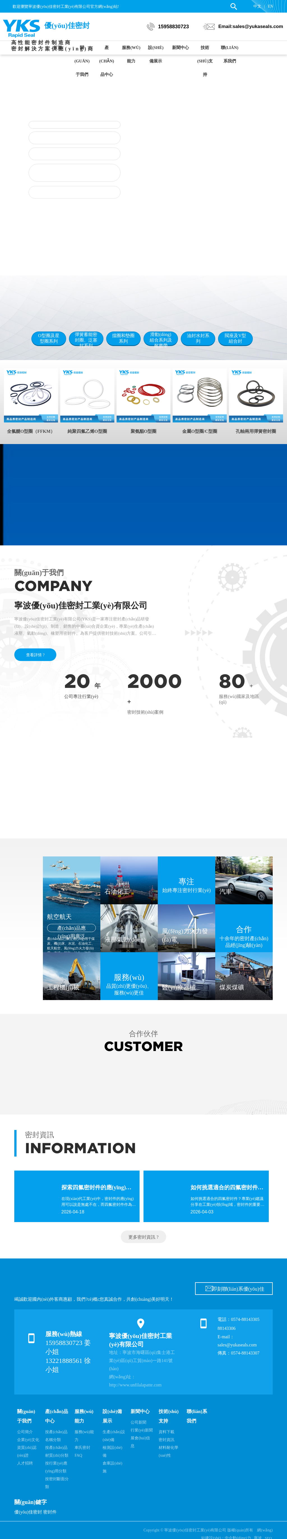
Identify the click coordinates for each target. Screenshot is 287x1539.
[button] (157, 257)
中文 (257, 6)
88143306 (227, 1328)
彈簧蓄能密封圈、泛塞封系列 (86, 340)
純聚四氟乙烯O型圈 (87, 431)
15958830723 (173, 26)
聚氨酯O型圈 (143, 431)
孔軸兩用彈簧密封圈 (256, 431)
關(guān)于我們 (39, 573)
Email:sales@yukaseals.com (250, 26)
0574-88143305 (245, 1319)
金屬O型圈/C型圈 (199, 431)
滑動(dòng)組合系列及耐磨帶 (161, 340)
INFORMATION (80, 1148)
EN (270, 6)
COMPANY (53, 586)
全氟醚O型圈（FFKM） (31, 431)
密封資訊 (39, 1135)
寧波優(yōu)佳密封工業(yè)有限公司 (80, 605)
